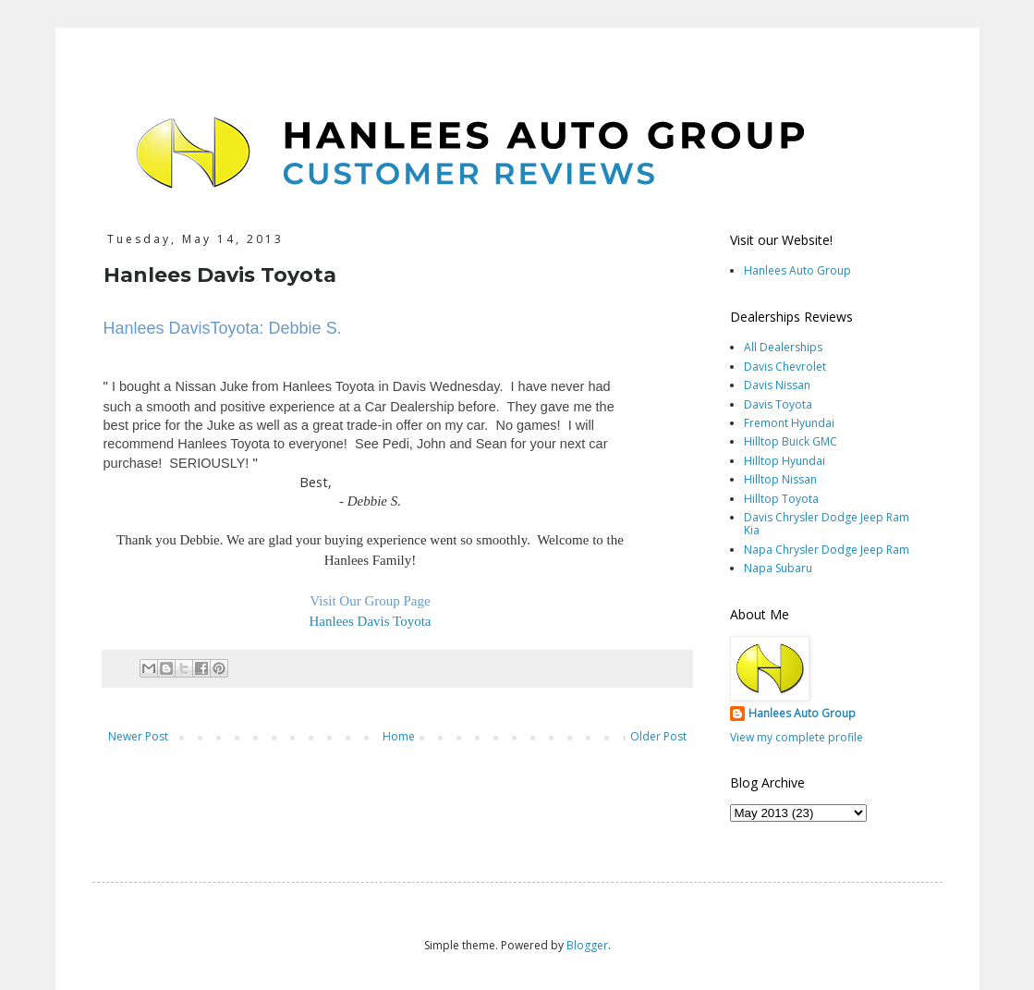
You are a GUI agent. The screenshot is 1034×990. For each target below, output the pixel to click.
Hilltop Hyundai (784, 461)
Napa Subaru (778, 568)
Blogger (587, 945)
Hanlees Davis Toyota (371, 621)
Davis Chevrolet (785, 366)
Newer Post (138, 736)
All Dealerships (783, 347)
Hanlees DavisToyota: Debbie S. (222, 328)
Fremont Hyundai (789, 423)
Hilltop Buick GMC (790, 441)
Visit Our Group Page (370, 600)
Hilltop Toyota (781, 499)
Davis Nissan (777, 385)
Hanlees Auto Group (797, 270)
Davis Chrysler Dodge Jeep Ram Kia (826, 523)
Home (399, 736)
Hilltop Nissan (780, 479)
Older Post (658, 736)
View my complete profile (796, 737)
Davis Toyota (778, 404)
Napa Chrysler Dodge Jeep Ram (826, 549)
